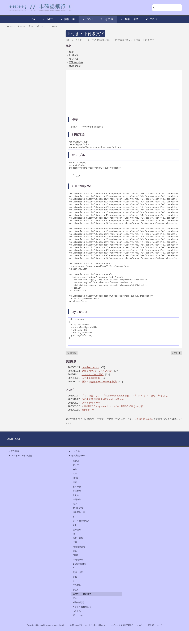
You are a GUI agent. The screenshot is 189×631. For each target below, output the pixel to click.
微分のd (76, 495)
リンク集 (74, 451)
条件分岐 (77, 486)
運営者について (155, 625)
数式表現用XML (77, 455)
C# (33, 19)
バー (75, 474)
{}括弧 (75, 478)
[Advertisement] (123, 93)
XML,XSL (14, 439)
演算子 (76, 551)
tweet (11, 26)
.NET (47, 19)
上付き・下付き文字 (85, 33)
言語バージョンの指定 (100, 371)
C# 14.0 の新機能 (91, 378)
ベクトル (77, 611)
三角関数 (77, 585)
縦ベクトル (78, 615)
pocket (53, 26)
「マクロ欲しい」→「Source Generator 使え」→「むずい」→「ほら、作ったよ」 (126, 395)
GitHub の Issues (144, 419)
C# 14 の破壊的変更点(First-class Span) (103, 399)
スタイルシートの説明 (20, 455)
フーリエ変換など (81, 521)
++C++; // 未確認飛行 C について (126, 625)
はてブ (41, 26)
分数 (75, 525)
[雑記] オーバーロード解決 (103, 381)
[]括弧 (71, 353)
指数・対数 (78, 538)
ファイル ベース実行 (93, 374)
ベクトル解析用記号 (82, 607)
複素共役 (77, 491)
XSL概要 (13, 451)
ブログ (151, 19)
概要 (71, 51)
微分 (75, 504)
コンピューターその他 (97, 19)
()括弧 (75, 555)
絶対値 (76, 461)
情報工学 (67, 19)
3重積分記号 (78, 602)
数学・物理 (129, 19)
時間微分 (77, 499)
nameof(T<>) (88, 410)
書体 (75, 516)
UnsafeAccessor (90, 367)
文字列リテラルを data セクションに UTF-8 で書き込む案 (112, 406)
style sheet (74, 66)
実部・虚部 (78, 572)
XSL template (76, 62)
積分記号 (77, 529)
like (31, 26)
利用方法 (74, 55)
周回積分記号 (79, 546)
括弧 (75, 482)
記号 (176, 353)
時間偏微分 (78, 559)
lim (74, 534)
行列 (75, 542)
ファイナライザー (91, 402)
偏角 (75, 469)
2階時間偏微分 (79, 564)
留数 (75, 577)
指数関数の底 (79, 512)
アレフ (76, 465)
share (21, 26)
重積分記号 (78, 508)
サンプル (74, 59)
